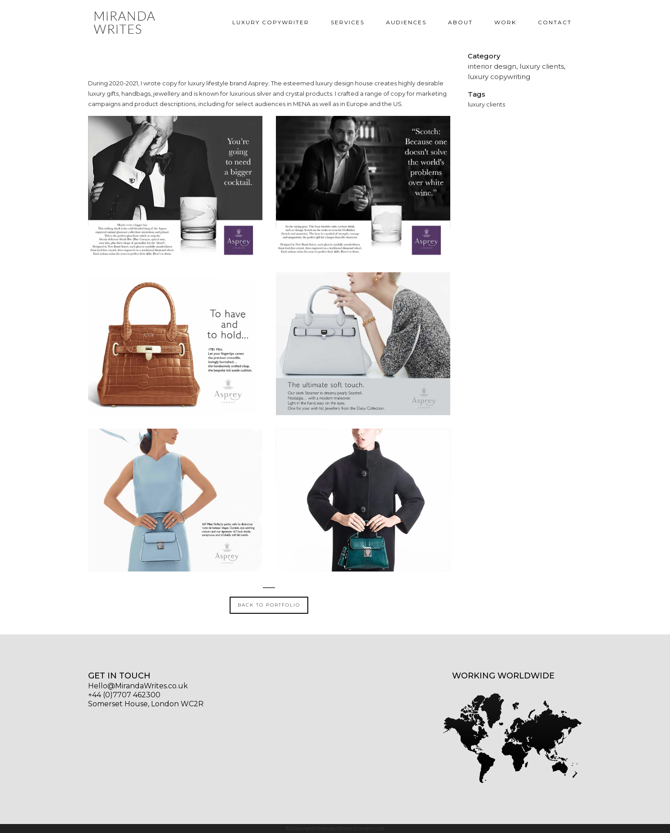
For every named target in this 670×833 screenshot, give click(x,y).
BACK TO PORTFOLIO (269, 605)
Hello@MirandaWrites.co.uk (138, 686)
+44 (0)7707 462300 (124, 695)
